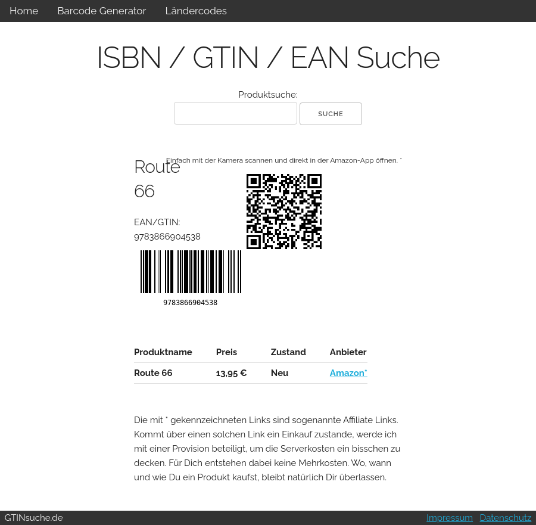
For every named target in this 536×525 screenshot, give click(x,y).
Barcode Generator (101, 11)
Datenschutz (506, 517)
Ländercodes (195, 11)
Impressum (449, 517)
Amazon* (348, 373)
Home (24, 11)
